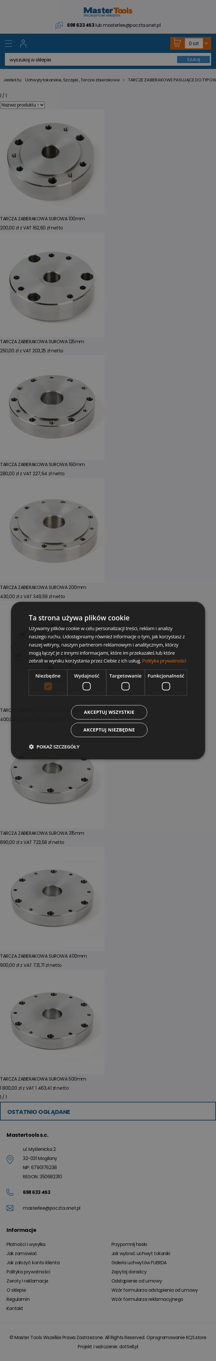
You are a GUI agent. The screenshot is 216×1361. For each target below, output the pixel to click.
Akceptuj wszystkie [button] (109, 712)
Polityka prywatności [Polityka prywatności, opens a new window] (164, 661)
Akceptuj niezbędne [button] (109, 730)
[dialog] (108, 680)
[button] (54, 746)
